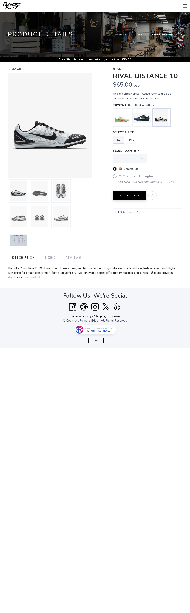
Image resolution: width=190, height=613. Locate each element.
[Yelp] (117, 306)
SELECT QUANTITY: (126, 151)
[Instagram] (95, 306)
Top (96, 340)
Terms (74, 316)
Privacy (86, 316)
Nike (139, 34)
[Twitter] (106, 306)
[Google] (83, 306)
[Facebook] (72, 306)
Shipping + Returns (107, 316)
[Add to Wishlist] (152, 195)
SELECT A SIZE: (124, 132)
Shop (122, 34)
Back (15, 69)
